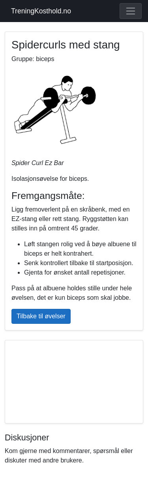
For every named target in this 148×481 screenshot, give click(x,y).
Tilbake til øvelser (41, 316)
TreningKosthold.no (41, 11)
